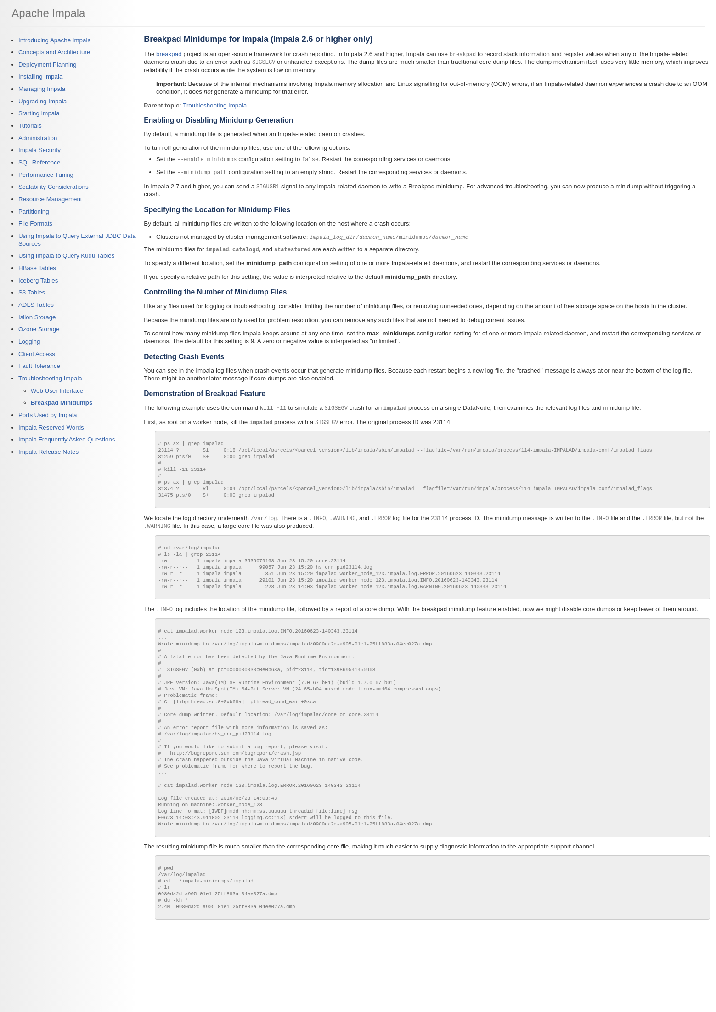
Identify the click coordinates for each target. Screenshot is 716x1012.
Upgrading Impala (42, 101)
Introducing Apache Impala (54, 40)
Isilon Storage (37, 317)
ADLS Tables (36, 304)
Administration (37, 138)
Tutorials (30, 125)
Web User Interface (57, 390)
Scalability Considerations (53, 186)
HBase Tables (37, 268)
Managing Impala (41, 88)
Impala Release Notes (48, 451)
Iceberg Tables (38, 280)
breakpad (169, 54)
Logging (29, 341)
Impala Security (39, 150)
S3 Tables (31, 292)
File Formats (35, 223)
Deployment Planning (47, 64)
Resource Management (50, 199)
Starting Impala (39, 113)
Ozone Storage (39, 329)
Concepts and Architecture (54, 52)
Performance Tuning (45, 174)
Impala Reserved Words (51, 427)
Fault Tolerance (39, 365)
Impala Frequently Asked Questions (66, 439)
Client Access (36, 354)
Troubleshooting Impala (50, 378)
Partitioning (33, 211)
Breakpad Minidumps (62, 402)
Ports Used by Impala (47, 415)
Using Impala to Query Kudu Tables (66, 255)
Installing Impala (40, 76)
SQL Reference (39, 162)
